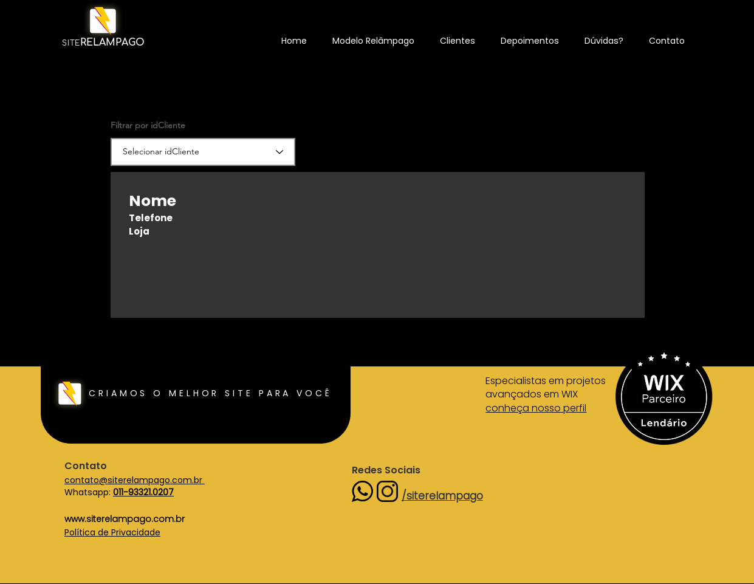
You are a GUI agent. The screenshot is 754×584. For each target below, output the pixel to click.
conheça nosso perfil (535, 408)
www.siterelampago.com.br (124, 519)
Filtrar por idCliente (148, 125)
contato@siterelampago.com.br (134, 480)
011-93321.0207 (143, 492)
